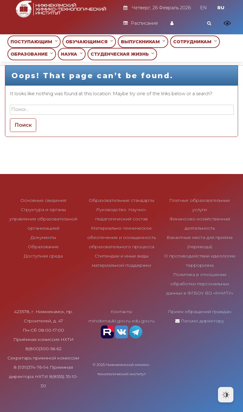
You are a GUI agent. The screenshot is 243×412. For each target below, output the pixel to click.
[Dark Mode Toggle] (226, 395)
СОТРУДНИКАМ (195, 42)
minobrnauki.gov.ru (109, 321)
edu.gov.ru (143, 321)
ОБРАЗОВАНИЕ (32, 54)
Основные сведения (43, 200)
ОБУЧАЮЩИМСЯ (89, 42)
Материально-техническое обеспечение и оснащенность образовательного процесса (121, 237)
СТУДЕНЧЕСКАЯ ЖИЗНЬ (122, 54)
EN (203, 8)
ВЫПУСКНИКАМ (143, 42)
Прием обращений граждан (199, 311)
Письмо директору (202, 321)
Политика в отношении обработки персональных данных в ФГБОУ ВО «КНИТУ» (199, 284)
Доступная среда (43, 256)
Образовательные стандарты (121, 200)
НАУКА (72, 54)
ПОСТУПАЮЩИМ (34, 42)
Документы (43, 237)
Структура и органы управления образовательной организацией (43, 219)
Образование (43, 246)
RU (220, 8)
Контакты (121, 311)
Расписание (140, 23)
